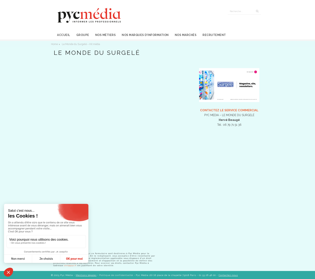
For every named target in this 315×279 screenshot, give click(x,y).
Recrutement (214, 35)
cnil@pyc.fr (70, 265)
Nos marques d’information (145, 35)
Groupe (82, 35)
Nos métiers (105, 35)
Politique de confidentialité (116, 275)
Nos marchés (186, 35)
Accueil (63, 35)
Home (54, 44)
